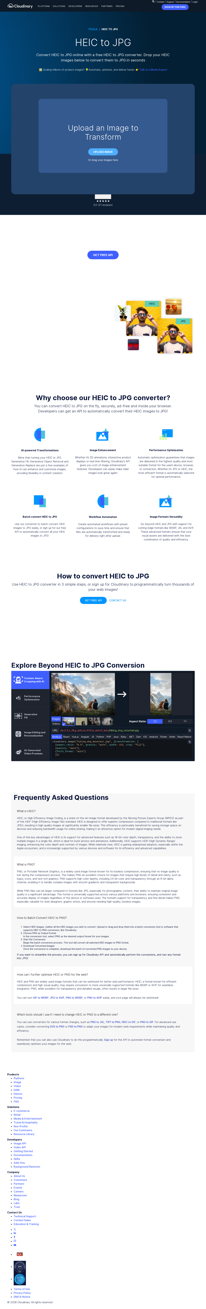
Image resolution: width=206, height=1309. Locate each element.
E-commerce (22, 1110)
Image (17, 1082)
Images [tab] (56, 718)
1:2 (154, 721)
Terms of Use (22, 1289)
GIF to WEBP (40, 997)
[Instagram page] (15, 1241)
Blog (16, 1199)
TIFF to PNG (113, 1022)
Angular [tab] (85, 736)
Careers (18, 1191)
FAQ (16, 1101)
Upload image (103, 151)
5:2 (170, 721)
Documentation (183, 2)
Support (170, 2)
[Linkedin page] (15, 1233)
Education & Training (26, 1224)
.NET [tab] (131, 736)
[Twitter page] (15, 1229)
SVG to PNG (57, 1026)
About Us (19, 1176)
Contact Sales (22, 1220)
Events (18, 1187)
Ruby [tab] (123, 736)
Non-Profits (21, 1126)
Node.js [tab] (56, 736)
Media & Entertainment (28, 1118)
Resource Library (24, 1134)
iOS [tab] (145, 736)
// (100, 730)
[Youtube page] (15, 1245)
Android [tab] (153, 736)
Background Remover (27, 1166)
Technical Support (25, 1216)
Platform (44, 6)
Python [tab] (100, 736)
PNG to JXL (97, 1022)
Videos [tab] (56, 723)
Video (17, 1086)
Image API (20, 1143)
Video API (20, 1147)
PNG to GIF (146, 1022)
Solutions (59, 6)
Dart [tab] (138, 736)
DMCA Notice (22, 1296)
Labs (16, 1203)
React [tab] (66, 736)
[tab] (30, 680)
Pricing (120, 6)
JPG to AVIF (57, 997)
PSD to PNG (75, 1026)
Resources (91, 6)
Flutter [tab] (163, 736)
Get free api (93, 600)
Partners (106, 6)
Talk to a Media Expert (153, 69)
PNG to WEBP (74, 997)
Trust (17, 1207)
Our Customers (23, 1130)
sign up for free (175, 7)
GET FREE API (103, 255)
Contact (160, 2)
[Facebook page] (14, 1237)
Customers (20, 1179)
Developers (75, 6)
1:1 (185, 721)
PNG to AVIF (94, 997)
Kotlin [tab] (172, 736)
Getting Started (23, 1151)
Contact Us (117, 600)
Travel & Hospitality (25, 1122)
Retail (17, 1114)
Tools (92, 29)
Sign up (108, 1039)
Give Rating (103, 196)
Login (195, 2)
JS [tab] (93, 736)
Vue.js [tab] (75, 736)
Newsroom (20, 1195)
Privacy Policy (22, 1292)
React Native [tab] (184, 736)
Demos (18, 1093)
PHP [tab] (109, 736)
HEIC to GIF (129, 1022)
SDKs (17, 1159)
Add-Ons (19, 1162)
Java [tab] (115, 736)
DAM (16, 1090)
